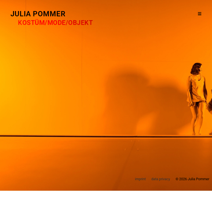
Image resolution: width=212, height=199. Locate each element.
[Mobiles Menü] (200, 14)
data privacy (160, 179)
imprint (140, 179)
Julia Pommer (38, 14)
